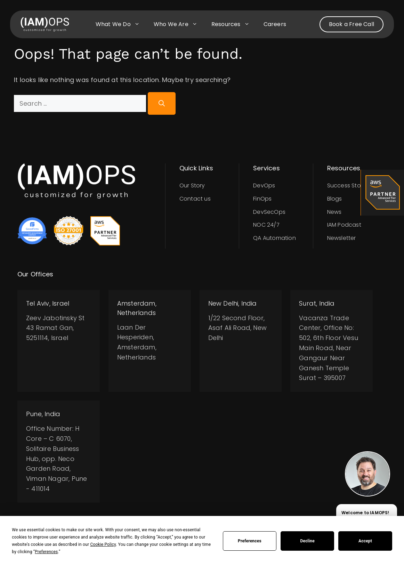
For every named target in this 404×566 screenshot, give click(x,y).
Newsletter (341, 238)
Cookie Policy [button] (103, 544)
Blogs (334, 199)
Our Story (192, 185)
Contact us (195, 199)
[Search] (162, 103)
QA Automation (274, 238)
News (334, 212)
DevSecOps (269, 212)
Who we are (179, 24)
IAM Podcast (344, 225)
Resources (234, 24)
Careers (275, 24)
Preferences (249, 541)
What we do (121, 24)
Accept (365, 541)
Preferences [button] (46, 551)
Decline (307, 541)
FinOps (262, 199)
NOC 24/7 (266, 225)
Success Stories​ (348, 185)
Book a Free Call (351, 24)
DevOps (264, 185)
